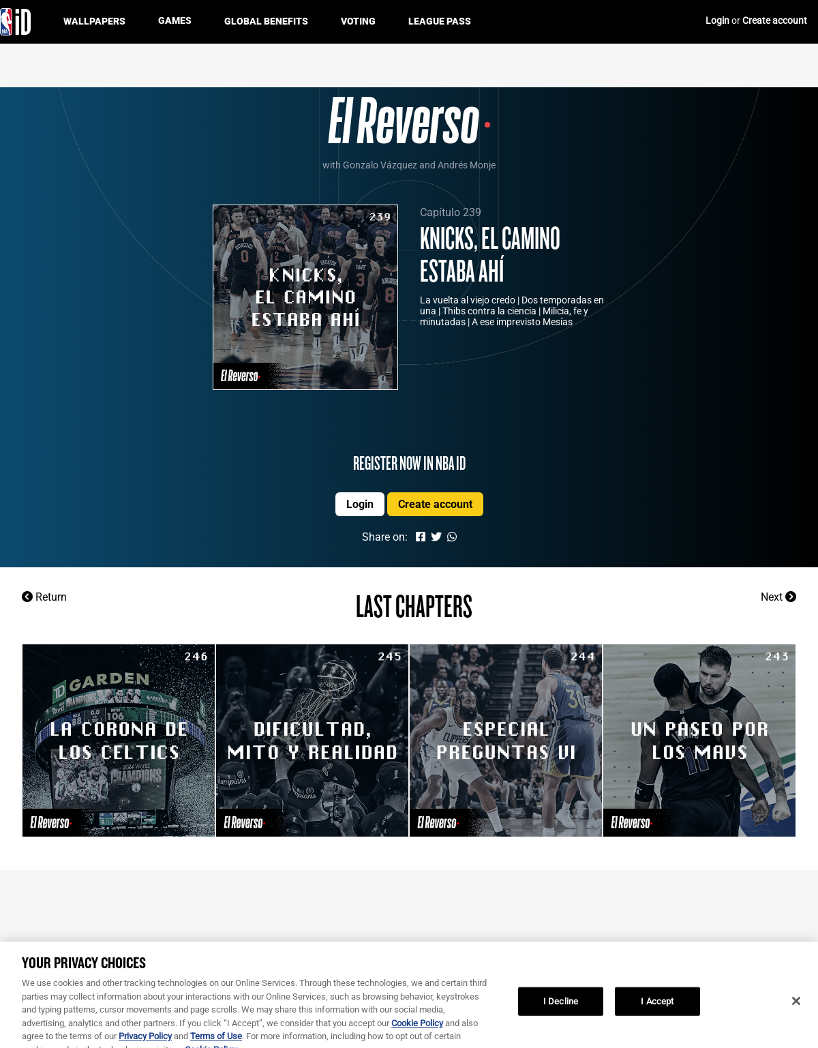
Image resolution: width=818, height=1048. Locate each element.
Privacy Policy (145, 1041)
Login (718, 20)
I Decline (560, 1006)
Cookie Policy (417, 1028)
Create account (774, 20)
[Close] (796, 1006)
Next (778, 596)
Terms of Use (216, 1041)
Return (44, 596)
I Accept (657, 1006)
